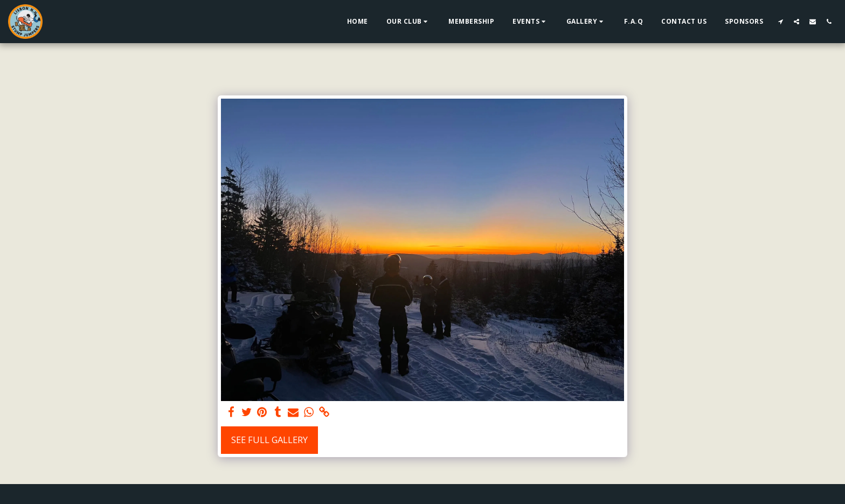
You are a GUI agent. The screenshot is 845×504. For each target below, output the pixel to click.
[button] (408, 22)
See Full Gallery (269, 439)
